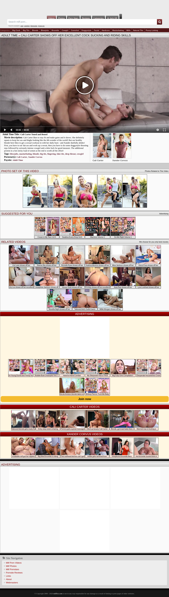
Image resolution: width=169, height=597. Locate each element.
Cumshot (75, 30)
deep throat (70, 154)
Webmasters (12, 582)
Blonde (35, 30)
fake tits (60, 154)
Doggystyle (86, 30)
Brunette (55, 30)
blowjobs (14, 154)
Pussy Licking (152, 30)
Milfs (128, 30)
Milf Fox (84, 7)
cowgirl (80, 154)
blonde (36, 154)
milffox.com (57, 594)
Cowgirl (65, 30)
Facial (96, 30)
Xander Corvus (35, 157)
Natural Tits (138, 30)
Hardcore (106, 30)
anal (21, 26)
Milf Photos (11, 566)
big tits (43, 154)
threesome (34, 26)
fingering (51, 154)
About (9, 579)
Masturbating (118, 30)
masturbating (25, 154)
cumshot (27, 26)
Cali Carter (22, 157)
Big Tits (26, 30)
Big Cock (16, 30)
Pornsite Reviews (14, 572)
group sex (41, 26)
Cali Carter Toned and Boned (33, 134)
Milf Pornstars (12, 569)
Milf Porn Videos (13, 563)
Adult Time (9, 35)
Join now (84, 399)
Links (8, 576)
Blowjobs (45, 30)
